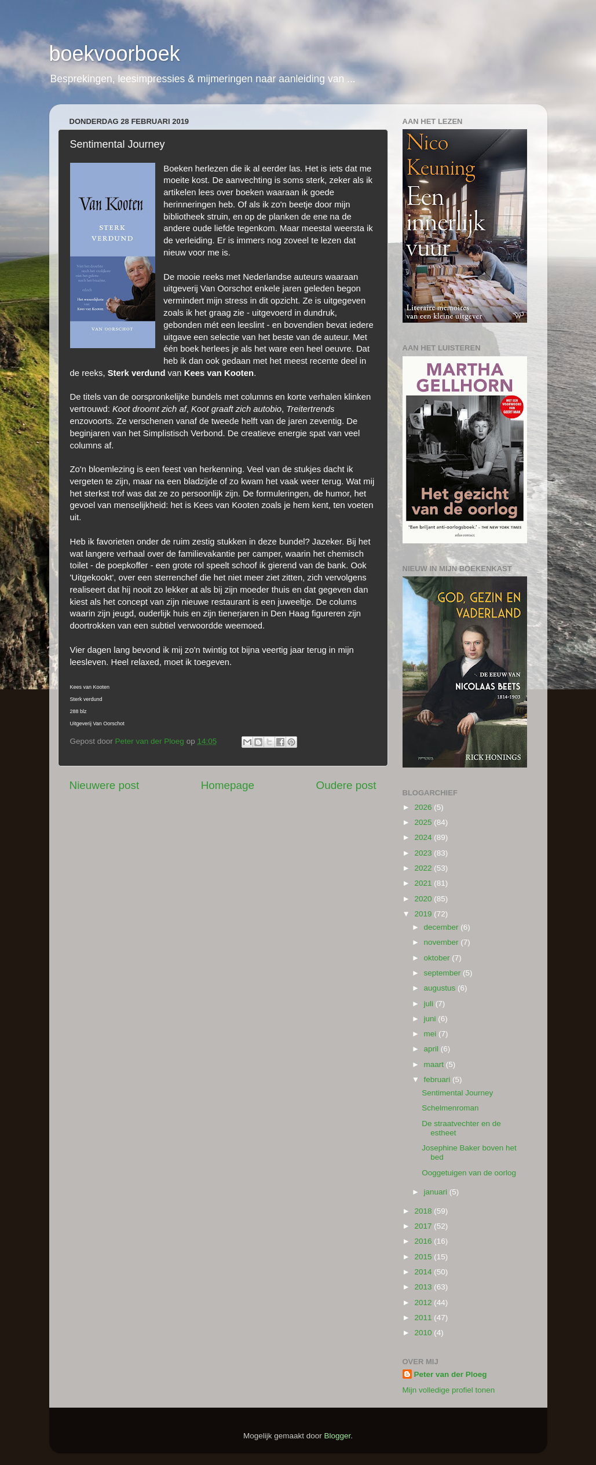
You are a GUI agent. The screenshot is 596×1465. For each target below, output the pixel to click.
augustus (441, 988)
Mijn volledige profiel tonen (449, 1390)
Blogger (337, 1435)
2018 (424, 1211)
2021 (424, 883)
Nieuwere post (105, 785)
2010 (424, 1332)
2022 (424, 868)
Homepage (227, 785)
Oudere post (346, 785)
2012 (424, 1302)
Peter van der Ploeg (450, 1374)
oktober (438, 957)
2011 (424, 1317)
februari (438, 1079)
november (442, 942)
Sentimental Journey (457, 1092)
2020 (424, 898)
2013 (424, 1287)
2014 (424, 1271)
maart (435, 1064)
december (442, 927)
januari (436, 1192)
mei (431, 1033)
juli (430, 1003)
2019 (424, 913)
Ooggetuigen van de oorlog (469, 1172)
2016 (424, 1241)
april (432, 1048)
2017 (424, 1226)
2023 (424, 853)
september (443, 973)
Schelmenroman (450, 1108)
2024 (424, 837)
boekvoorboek (114, 53)
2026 (424, 807)
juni (431, 1018)
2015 (424, 1256)
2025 (424, 822)
